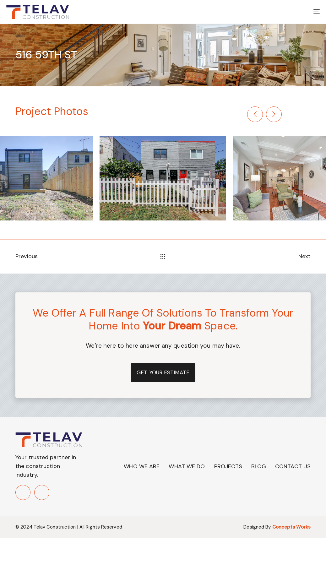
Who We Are (142, 466)
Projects (228, 466)
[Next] (274, 114)
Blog (258, 466)
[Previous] (255, 114)
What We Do (187, 466)
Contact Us (293, 466)
